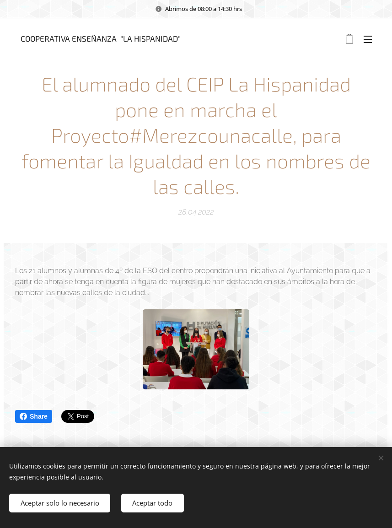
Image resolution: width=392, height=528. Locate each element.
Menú (368, 39)
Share (34, 416)
